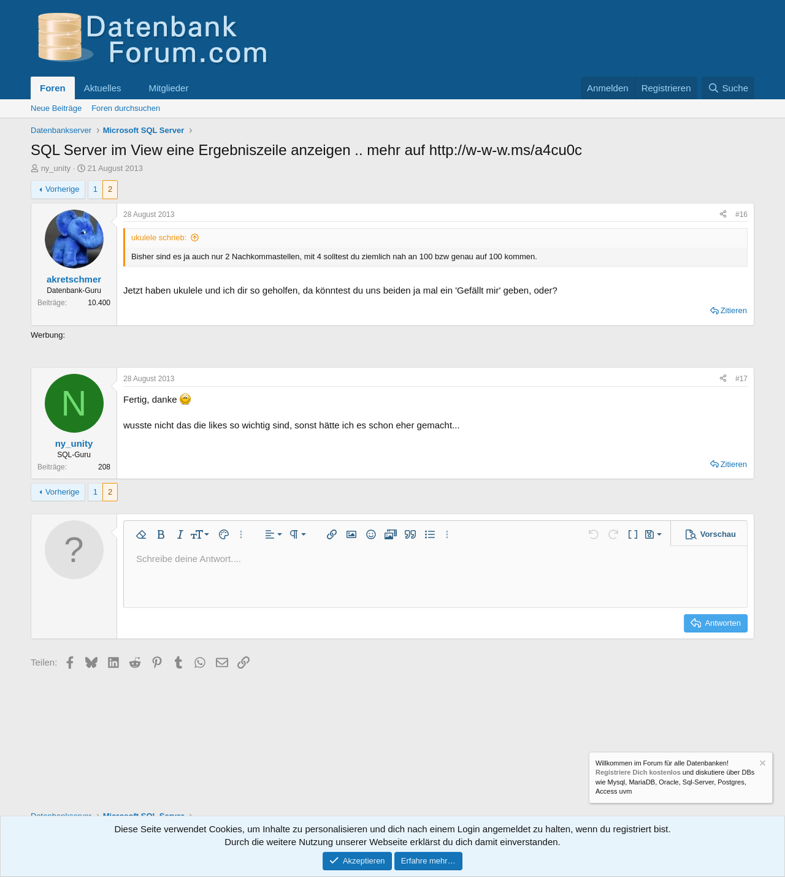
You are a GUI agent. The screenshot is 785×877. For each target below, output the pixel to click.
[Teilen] (723, 215)
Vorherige (62, 189)
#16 (741, 214)
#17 (741, 378)
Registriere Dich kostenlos (638, 772)
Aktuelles (102, 88)
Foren (53, 88)
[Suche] (728, 88)
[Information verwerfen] (762, 764)
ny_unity (56, 168)
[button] (130, 88)
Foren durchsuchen (125, 108)
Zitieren (734, 310)
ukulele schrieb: (158, 237)
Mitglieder (168, 88)
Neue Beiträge (56, 108)
